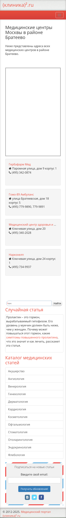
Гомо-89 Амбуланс (21, 194)
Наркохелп (16, 255)
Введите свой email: (34, 474)
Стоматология (17, 432)
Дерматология (18, 402)
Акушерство (16, 371)
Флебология (16, 455)
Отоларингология (20, 440)
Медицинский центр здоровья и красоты (37, 225)
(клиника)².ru (18, 4)
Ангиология (16, 379)
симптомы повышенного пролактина (32, 337)
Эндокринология (19, 447)
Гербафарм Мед (20, 164)
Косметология (17, 417)
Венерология (17, 386)
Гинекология (17, 394)
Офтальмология (19, 424)
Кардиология (17, 409)
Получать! (34, 489)
